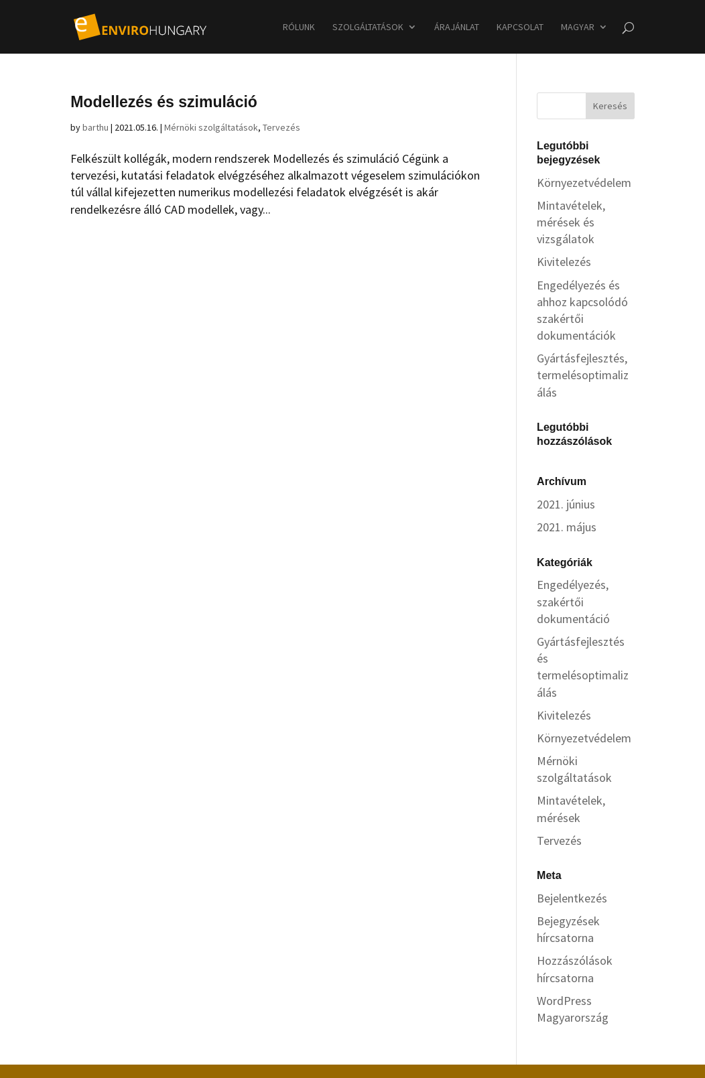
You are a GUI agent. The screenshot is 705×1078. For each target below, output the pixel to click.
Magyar (577, 27)
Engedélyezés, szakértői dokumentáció (573, 601)
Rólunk (299, 27)
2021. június (566, 504)
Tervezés (281, 127)
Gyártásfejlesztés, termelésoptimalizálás (583, 374)
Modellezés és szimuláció (163, 102)
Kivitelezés (564, 261)
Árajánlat (456, 27)
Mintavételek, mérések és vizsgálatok (571, 222)
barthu (95, 127)
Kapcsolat (520, 27)
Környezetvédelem (584, 182)
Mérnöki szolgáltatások (211, 127)
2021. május (566, 527)
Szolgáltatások (367, 27)
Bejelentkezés (572, 898)
